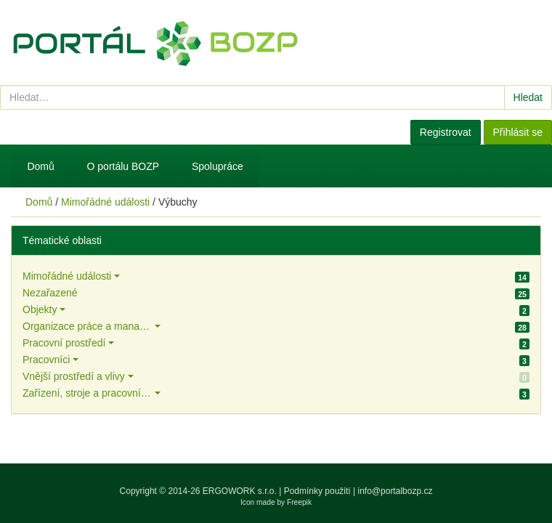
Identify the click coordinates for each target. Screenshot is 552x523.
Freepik (299, 502)
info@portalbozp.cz (395, 491)
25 (522, 294)
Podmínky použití (317, 491)
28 (522, 327)
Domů (40, 166)
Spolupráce (217, 166)
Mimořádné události (105, 202)
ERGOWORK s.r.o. (241, 491)
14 (522, 277)
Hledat (528, 97)
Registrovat (445, 132)
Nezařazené (50, 293)
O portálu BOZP (123, 166)
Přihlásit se (518, 132)
